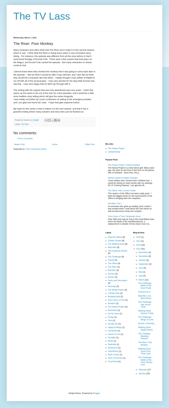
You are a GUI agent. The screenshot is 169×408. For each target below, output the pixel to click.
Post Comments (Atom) (36, 149)
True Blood (113, 361)
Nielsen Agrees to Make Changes (123, 178)
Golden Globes (114, 240)
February (143, 370)
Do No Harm (113, 313)
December (143, 252)
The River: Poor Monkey (145, 343)
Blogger (96, 393)
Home (55, 144)
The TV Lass (41, 16)
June (141, 268)
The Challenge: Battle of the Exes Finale (145, 285)
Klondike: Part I (114, 203)
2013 (138, 245)
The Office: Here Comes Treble (122, 190)
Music (110, 341)
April (141, 276)
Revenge (112, 286)
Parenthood (113, 351)
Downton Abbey (115, 237)
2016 (138, 237)
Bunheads (112, 310)
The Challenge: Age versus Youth (145, 304)
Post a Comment (25, 138)
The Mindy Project (116, 290)
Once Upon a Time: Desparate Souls (124, 216)
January (142, 373)
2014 (138, 241)
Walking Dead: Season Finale (145, 312)
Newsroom (112, 348)
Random (111, 303)
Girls (110, 320)
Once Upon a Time (116, 300)
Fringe (111, 317)
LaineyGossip (114, 152)
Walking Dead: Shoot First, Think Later (144, 351)
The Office (112, 263)
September (144, 264)
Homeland (112, 331)
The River (25, 124)
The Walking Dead (116, 244)
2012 (138, 249)
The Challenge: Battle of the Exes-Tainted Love (145, 361)
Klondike (112, 337)
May (141, 272)
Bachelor (112, 270)
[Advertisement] (119, 87)
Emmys (111, 274)
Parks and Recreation (117, 280)
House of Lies (114, 334)
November (143, 256)
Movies (111, 277)
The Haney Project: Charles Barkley (124, 165)
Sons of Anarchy (115, 358)
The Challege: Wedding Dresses (144, 336)
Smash (111, 260)
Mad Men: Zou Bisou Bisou (144, 297)
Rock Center (113, 354)
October (142, 260)
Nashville (112, 344)
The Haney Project (116, 148)
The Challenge (114, 257)
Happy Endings (114, 327)
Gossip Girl (113, 324)
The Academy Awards (117, 251)
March (142, 280)
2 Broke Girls (113, 293)
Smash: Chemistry (146, 323)
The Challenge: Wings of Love (145, 318)
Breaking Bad (114, 296)
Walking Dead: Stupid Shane (145, 328)
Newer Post (19, 144)
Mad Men (112, 247)
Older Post (90, 144)
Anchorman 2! (144, 292)
